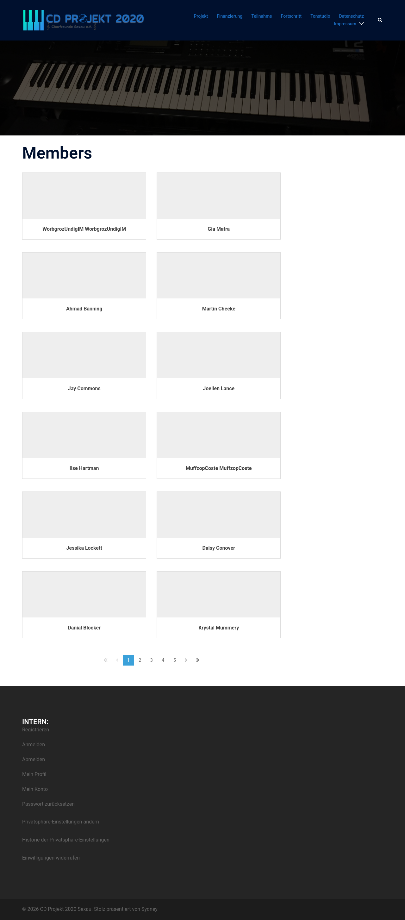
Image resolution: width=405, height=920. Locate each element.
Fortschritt (291, 16)
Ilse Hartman (84, 468)
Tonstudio (320, 16)
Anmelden (33, 745)
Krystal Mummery (218, 628)
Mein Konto (35, 789)
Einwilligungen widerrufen (51, 858)
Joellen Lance (218, 388)
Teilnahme (261, 16)
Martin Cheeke (218, 309)
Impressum (345, 23)
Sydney (149, 909)
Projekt (201, 16)
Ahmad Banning (84, 309)
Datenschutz (351, 16)
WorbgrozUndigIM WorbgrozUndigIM (84, 229)
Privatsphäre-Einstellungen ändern (60, 822)
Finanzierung (229, 16)
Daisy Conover (218, 548)
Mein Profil (34, 774)
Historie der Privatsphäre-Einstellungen (65, 840)
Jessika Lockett (84, 548)
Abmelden (33, 759)
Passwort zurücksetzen (48, 804)
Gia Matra (219, 229)
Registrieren (35, 730)
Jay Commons (84, 388)
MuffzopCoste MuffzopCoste (219, 468)
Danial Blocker (84, 628)
